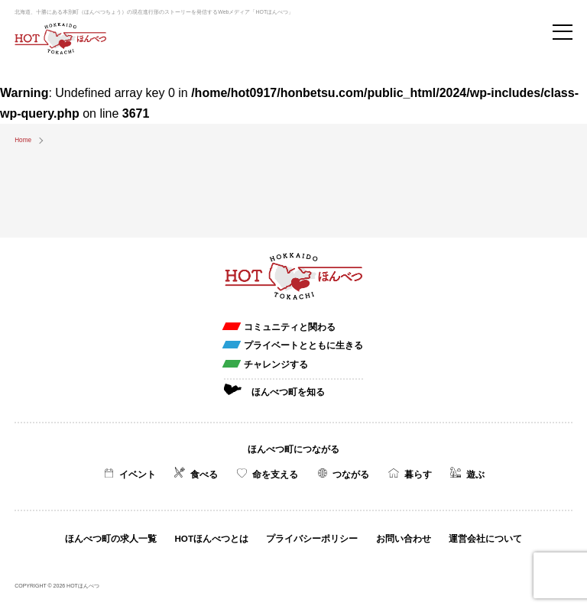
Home (23, 140)
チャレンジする (276, 364)
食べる (204, 474)
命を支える (275, 474)
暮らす (418, 474)
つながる (350, 474)
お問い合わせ (403, 538)
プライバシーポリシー (312, 538)
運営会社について (485, 538)
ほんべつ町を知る (288, 392)
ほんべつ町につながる (293, 449)
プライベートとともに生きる (303, 345)
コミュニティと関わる (290, 327)
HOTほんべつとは (211, 538)
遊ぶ (475, 474)
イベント (137, 474)
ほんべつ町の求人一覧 (111, 538)
